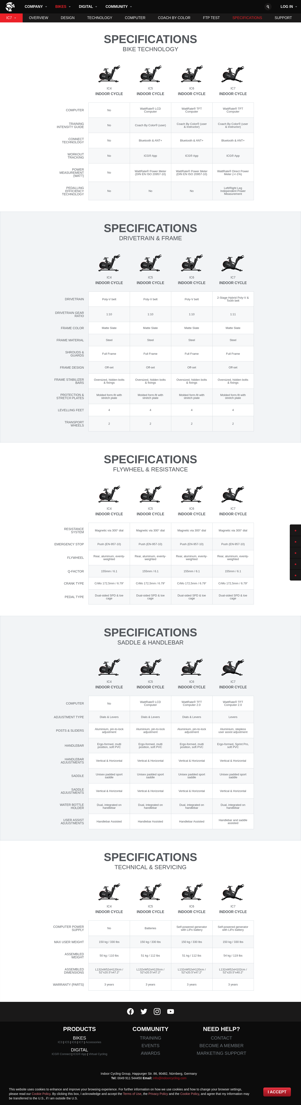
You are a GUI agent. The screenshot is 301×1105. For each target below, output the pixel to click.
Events (150, 1045)
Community (116, 7)
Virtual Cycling (98, 1054)
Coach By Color (174, 18)
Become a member (221, 1045)
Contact (221, 1037)
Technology (99, 18)
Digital (86, 7)
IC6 (74, 1042)
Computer (135, 18)
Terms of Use (132, 1094)
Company (34, 7)
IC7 (9, 18)
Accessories (93, 1042)
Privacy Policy (158, 1094)
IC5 (67, 1042)
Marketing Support (221, 1053)
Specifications (247, 18)
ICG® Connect (61, 1054)
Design (68, 18)
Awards (150, 1053)
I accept (277, 1092)
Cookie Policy (41, 1094)
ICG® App (79, 1054)
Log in (287, 7)
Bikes (60, 7)
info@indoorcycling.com (170, 1078)
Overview (38, 18)
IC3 (60, 1042)
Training (150, 1037)
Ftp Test (211, 18)
